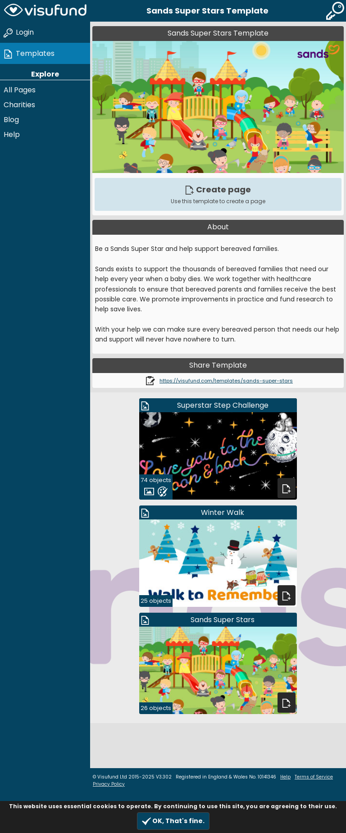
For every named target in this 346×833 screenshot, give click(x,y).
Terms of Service (314, 777)
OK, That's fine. (173, 821)
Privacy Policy (109, 784)
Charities (19, 105)
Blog (11, 119)
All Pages (20, 90)
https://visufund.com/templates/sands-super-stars (226, 380)
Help (12, 134)
